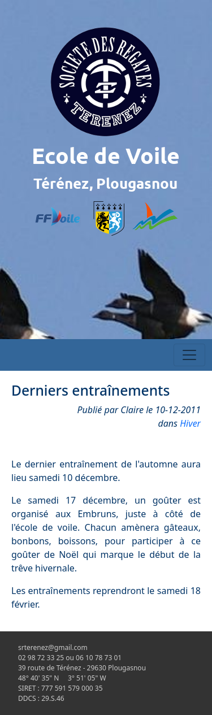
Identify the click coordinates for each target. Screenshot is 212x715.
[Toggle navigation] (189, 355)
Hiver (190, 423)
